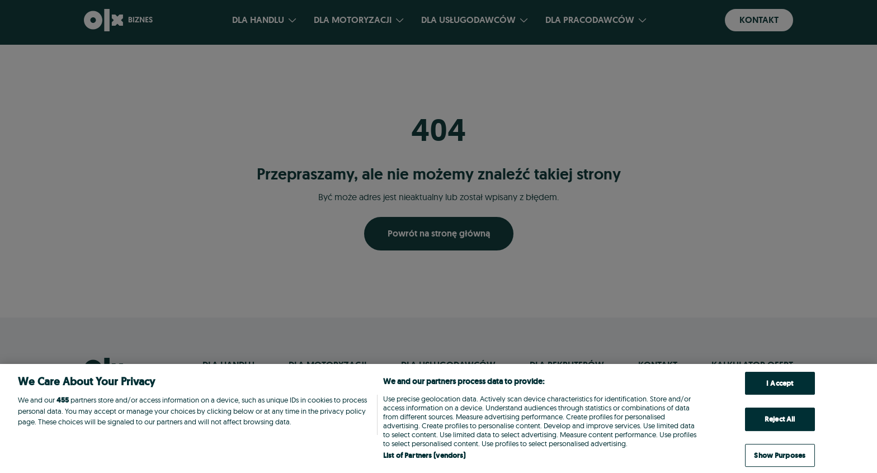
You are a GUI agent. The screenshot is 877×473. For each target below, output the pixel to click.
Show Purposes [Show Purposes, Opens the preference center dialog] (779, 455)
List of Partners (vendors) (424, 455)
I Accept (779, 383)
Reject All (780, 419)
